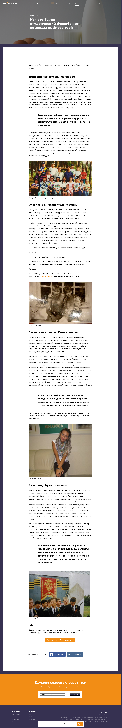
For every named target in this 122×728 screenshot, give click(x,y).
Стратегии (15, 717)
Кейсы (69, 5)
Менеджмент (17, 714)
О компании (103, 5)
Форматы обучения (43, 5)
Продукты (59, 5)
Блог (77, 5)
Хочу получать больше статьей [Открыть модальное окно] (60, 640)
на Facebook (56, 654)
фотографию (47, 276)
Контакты (115, 5)
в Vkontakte (74, 654)
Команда (32, 719)
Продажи (15, 719)
